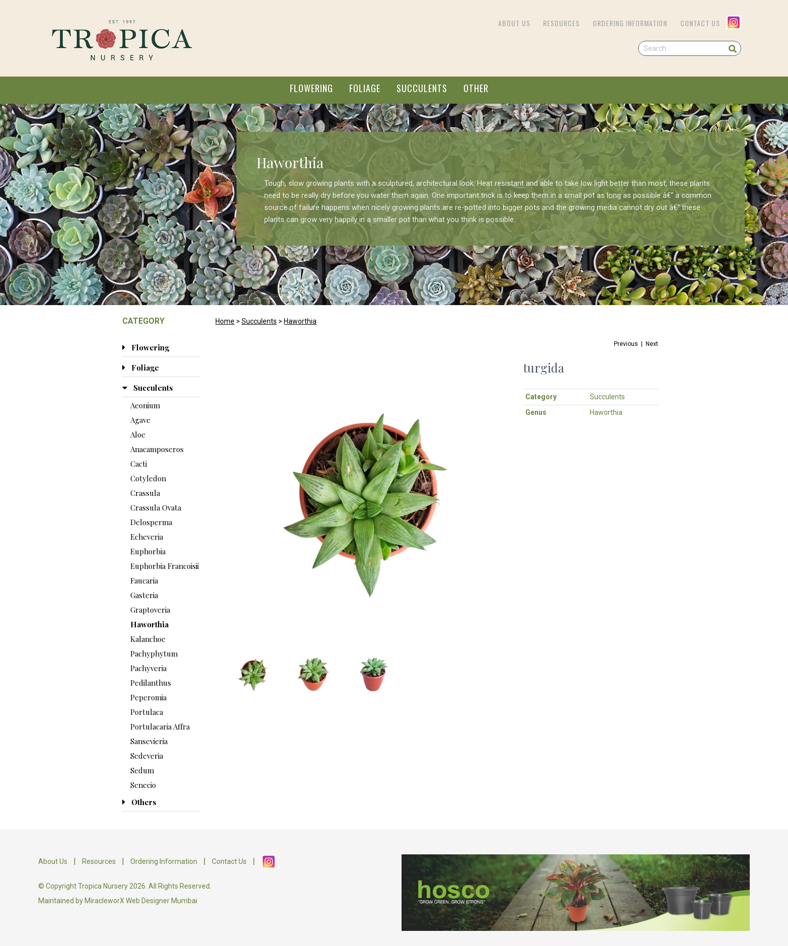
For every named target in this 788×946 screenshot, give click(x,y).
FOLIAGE (364, 88)
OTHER (476, 88)
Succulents (259, 321)
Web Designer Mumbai (161, 901)
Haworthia (300, 321)
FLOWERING (311, 88)
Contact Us (700, 23)
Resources (561, 23)
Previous (626, 343)
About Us (514, 23)
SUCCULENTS (422, 88)
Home (224, 321)
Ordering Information (630, 23)
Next (652, 343)
